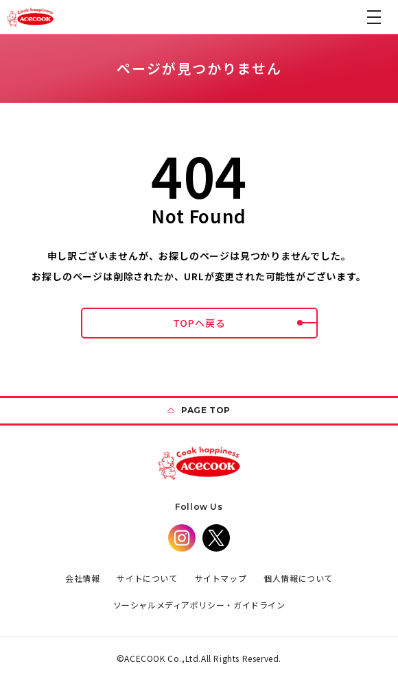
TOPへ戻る (245, 323)
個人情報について (298, 578)
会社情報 (82, 578)
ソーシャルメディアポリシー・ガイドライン (199, 605)
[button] (374, 17)
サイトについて (147, 578)
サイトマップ (221, 578)
